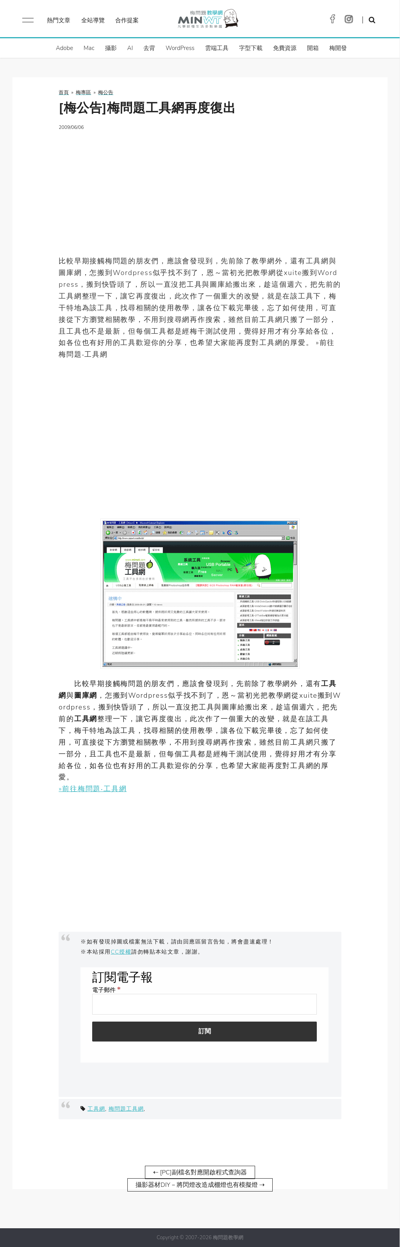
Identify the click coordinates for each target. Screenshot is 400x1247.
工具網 (96, 1109)
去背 (149, 48)
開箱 (313, 48)
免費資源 (284, 48)
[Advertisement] (200, 193)
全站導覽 (93, 20)
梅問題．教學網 (207, 20)
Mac (89, 48)
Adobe (64, 48)
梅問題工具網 (126, 1109)
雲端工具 (217, 48)
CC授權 (121, 952)
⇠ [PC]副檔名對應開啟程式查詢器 (199, 1172)
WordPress (180, 48)
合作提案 (127, 20)
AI (130, 48)
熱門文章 (58, 20)
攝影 (111, 48)
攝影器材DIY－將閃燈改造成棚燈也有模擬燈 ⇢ (200, 1185)
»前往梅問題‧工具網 (93, 788)
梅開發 (338, 48)
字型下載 (250, 48)
